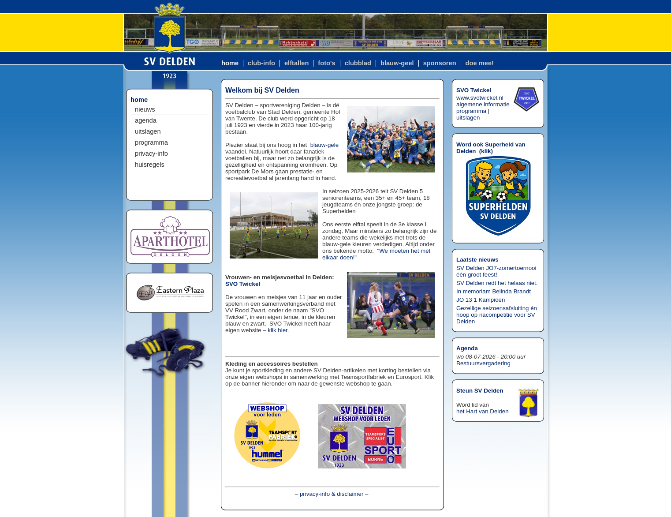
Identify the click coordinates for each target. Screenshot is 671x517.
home (230, 63)
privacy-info (151, 153)
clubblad (358, 63)
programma (151, 142)
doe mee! (480, 63)
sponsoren (439, 63)
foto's (326, 63)
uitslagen (148, 131)
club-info (261, 63)
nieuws (145, 109)
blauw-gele (324, 145)
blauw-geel (397, 63)
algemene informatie (483, 104)
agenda (146, 120)
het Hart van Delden (482, 411)
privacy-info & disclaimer (331, 494)
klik (486, 151)
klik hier (277, 330)
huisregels (149, 164)
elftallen (296, 63)
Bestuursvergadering (483, 363)
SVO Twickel (242, 284)
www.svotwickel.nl (479, 97)
